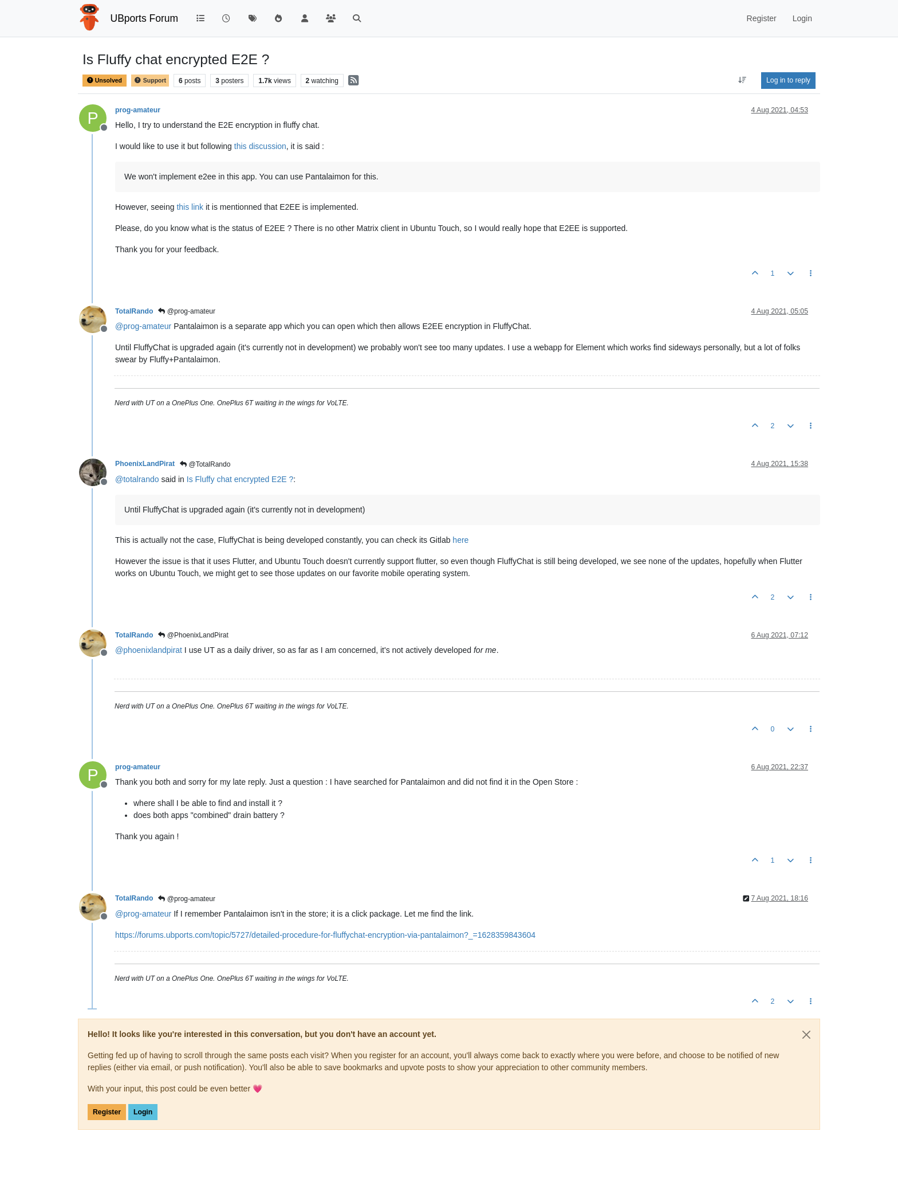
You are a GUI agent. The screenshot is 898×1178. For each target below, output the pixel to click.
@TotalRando (205, 464)
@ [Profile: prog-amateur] (143, 326)
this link (189, 207)
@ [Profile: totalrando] (137, 479)
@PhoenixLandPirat (193, 635)
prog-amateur (137, 110)
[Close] (806, 1034)
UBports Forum (145, 18)
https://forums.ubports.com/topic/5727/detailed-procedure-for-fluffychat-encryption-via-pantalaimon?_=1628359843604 (325, 935)
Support (150, 80)
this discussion (260, 146)
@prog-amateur (186, 311)
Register (107, 1112)
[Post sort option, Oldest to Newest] (742, 80)
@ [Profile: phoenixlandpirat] (148, 650)
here (460, 540)
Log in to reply (788, 80)
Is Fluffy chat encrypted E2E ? (240, 479)
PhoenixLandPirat (145, 464)
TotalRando (134, 311)
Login (142, 1112)
